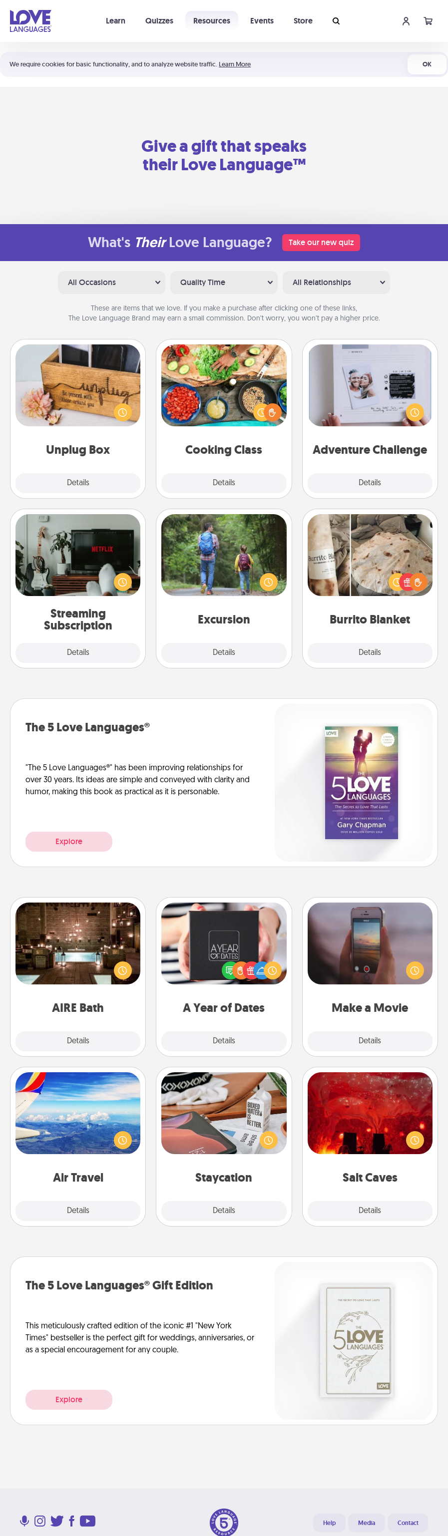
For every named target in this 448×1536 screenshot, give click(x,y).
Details (78, 483)
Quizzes (159, 20)
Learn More (235, 64)
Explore (68, 841)
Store (303, 20)
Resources (211, 20)
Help (329, 1523)
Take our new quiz (321, 242)
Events (262, 20)
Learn (115, 20)
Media (366, 1523)
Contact (408, 1523)
